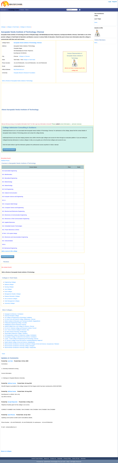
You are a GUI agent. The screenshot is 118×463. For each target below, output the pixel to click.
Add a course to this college (9, 251)
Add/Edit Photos (5, 160)
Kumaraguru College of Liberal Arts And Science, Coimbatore (21, 336)
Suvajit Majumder (13, 402)
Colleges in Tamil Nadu (13, 27)
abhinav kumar (12, 383)
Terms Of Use (75, 458)
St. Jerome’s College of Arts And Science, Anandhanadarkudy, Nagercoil (23, 340)
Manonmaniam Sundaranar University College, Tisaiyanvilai (20, 347)
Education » (4, 9)
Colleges (3, 27)
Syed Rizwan (11, 414)
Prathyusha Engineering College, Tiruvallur (16, 322)
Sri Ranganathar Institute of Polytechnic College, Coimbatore (20, 335)
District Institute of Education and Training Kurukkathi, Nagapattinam (22, 321)
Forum (22, 9)
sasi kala (10, 361)
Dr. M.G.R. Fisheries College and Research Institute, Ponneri (20, 328)
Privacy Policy (67, 458)
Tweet (3, 353)
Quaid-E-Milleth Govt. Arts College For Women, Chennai (19, 326)
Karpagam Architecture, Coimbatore (14, 314)
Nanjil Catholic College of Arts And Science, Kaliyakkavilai (20, 342)
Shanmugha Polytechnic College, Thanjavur (16, 333)
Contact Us (53, 458)
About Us (46, 458)
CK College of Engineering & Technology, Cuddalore (18, 317)
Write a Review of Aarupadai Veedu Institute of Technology (17, 80)
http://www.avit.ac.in (19, 69)
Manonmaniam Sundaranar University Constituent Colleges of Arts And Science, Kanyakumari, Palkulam (32, 344)
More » (27, 9)
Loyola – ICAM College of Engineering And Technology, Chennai (21, 338)
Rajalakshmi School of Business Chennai (15, 324)
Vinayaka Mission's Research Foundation (24, 72)
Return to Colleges (6, 451)
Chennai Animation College (12, 315)
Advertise (83, 458)
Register (114, 1)
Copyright (59, 458)
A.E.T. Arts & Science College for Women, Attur (17, 329)
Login (109, 1)
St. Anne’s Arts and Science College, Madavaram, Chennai (20, 319)
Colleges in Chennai (25, 27)
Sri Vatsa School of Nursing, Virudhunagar (16, 331)
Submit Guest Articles (37, 458)
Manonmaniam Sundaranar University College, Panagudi (19, 345)
